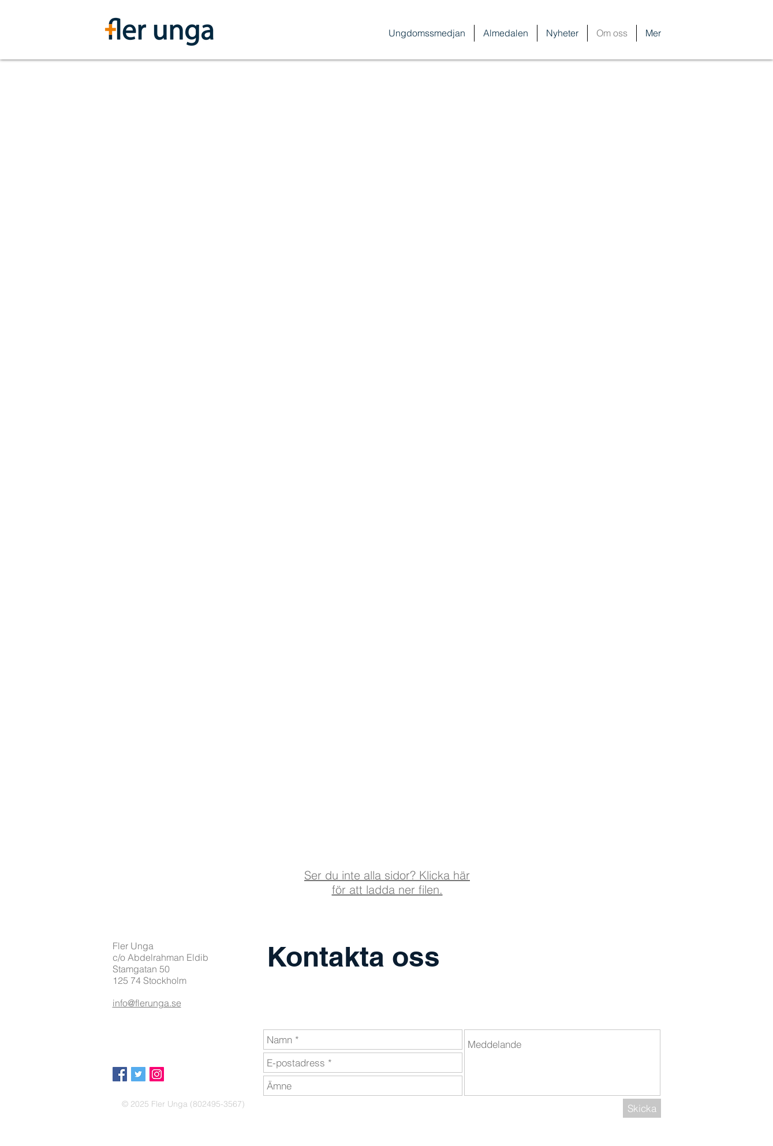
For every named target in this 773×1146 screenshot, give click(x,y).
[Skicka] (642, 1108)
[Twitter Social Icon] (138, 1074)
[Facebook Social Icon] (120, 1074)
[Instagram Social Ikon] (157, 1074)
